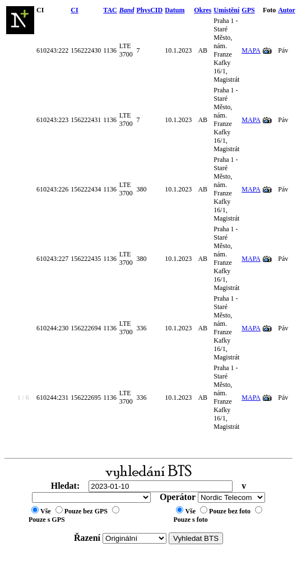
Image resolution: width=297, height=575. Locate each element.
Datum (174, 10)
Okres (202, 10)
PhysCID (149, 10)
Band (126, 10)
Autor (286, 10)
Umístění (226, 10)
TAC (110, 10)
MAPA (251, 50)
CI (74, 10)
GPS (248, 10)
